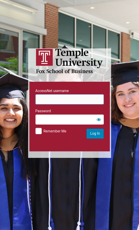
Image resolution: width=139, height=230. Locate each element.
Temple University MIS (69, 61)
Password (43, 111)
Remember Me (54, 131)
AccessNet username (52, 91)
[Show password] (99, 119)
